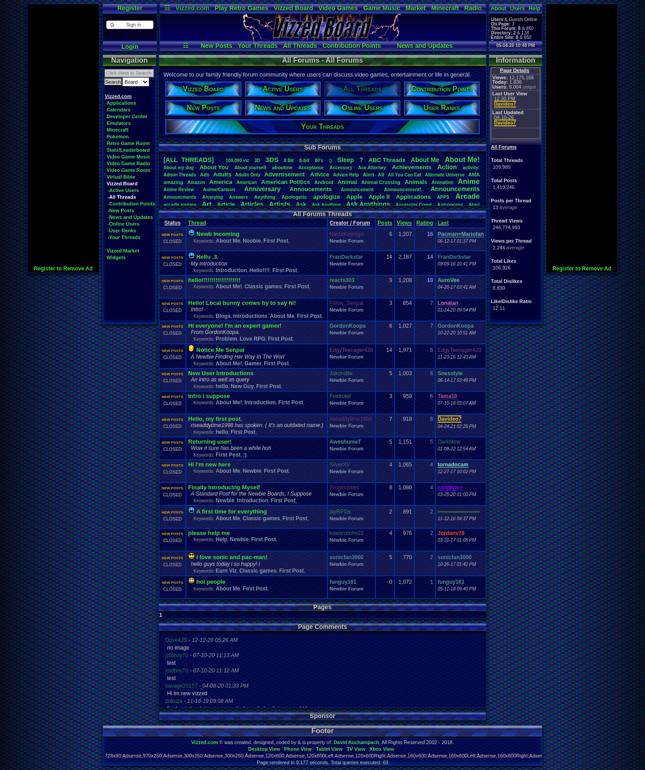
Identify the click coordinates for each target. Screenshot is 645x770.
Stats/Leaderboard (128, 150)
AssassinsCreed (414, 204)
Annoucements (311, 189)
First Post (275, 241)
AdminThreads (179, 174)
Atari (474, 204)
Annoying (212, 197)
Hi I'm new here (209, 464)
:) (330, 160)
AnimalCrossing (380, 182)
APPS (443, 197)
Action (447, 167)
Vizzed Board (293, 8)
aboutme (282, 167)
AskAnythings (368, 204)
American (246, 182)
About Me (227, 241)
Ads (204, 174)
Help (534, 8)
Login (129, 46)
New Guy (242, 386)
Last (443, 223)
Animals (415, 182)
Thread (197, 223)
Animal (347, 182)
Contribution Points (351, 45)
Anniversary (262, 188)
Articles (252, 204)
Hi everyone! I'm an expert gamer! (234, 325)
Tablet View (329, 749)
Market (415, 8)
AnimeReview (178, 189)
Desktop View (264, 749)
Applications (121, 103)
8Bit (289, 160)
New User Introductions (221, 373)
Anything (264, 197)
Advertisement (285, 174)
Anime (469, 181)
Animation (443, 182)
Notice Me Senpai (220, 349)
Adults (222, 174)
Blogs (222, 316)
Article (226, 204)
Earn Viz (225, 571)
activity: (471, 167)
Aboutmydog (178, 167)
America (220, 182)
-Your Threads (124, 237)
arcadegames (179, 204)
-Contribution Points (131, 203)
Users (517, 8)
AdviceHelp (346, 174)
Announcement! (402, 189)
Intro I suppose (209, 396)
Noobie (252, 241)
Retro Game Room (128, 143)
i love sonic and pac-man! (231, 557)
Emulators (119, 123)
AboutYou (213, 167)
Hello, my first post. (215, 418)
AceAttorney (372, 167)
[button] (129, 25)
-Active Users (123, 190)
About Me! (228, 286)
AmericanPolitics (285, 182)
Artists (279, 204)
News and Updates (424, 45)
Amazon (196, 182)
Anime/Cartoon (219, 189)
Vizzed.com (192, 8)
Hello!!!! (259, 270)
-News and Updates (130, 217)
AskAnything (326, 204)
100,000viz (237, 160)
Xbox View (382, 749)
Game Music (381, 8)
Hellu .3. (207, 256)
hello (221, 386)
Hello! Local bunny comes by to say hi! (242, 302)
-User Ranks (122, 230)
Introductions (250, 316)
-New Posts (121, 210)
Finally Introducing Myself (224, 487)
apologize (326, 196)
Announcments (179, 197)
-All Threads (122, 197)
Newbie (252, 471)
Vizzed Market (123, 250)
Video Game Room (128, 170)
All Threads (300, 45)
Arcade (468, 196)
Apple (354, 196)
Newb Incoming (217, 234)
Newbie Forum (347, 241)
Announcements (455, 188)
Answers (238, 197)
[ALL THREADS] (188, 159)
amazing (173, 182)
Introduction (231, 270)
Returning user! (210, 441)
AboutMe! (462, 159)
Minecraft (445, 8)
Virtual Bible (121, 177)
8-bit (304, 160)
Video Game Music (128, 156)
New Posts (216, 45)
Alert (368, 174)
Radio (473, 8)
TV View (356, 749)
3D (257, 160)
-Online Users (124, 224)
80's (319, 160)
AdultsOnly (247, 174)
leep (345, 159)
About (499, 8)
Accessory (341, 167)
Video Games (338, 8)
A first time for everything (231, 511)
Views (404, 223)
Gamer (253, 363)
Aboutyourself (250, 167)
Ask (301, 204)
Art (207, 204)
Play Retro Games (241, 8)
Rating (425, 223)
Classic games (263, 286)
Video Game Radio (128, 163)
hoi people (210, 581)
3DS (272, 159)
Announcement (358, 189)
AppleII (379, 196)
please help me (209, 533)
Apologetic (294, 197)
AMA (474, 174)
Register (129, 8)
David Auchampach (356, 742)
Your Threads (258, 45)
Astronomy (450, 204)
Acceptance (310, 167)
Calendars (118, 109)
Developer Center (127, 116)
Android (323, 182)
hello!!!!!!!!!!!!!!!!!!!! (214, 280)
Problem (226, 339)
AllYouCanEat (404, 174)
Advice (320, 174)
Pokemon (118, 136)
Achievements (411, 167)
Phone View (298, 749)
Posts (385, 223)
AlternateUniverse (444, 174)
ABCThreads (387, 160)
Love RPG (252, 339)
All (381, 174)
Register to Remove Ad (63, 268)
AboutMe (425, 159)
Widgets (116, 257)
